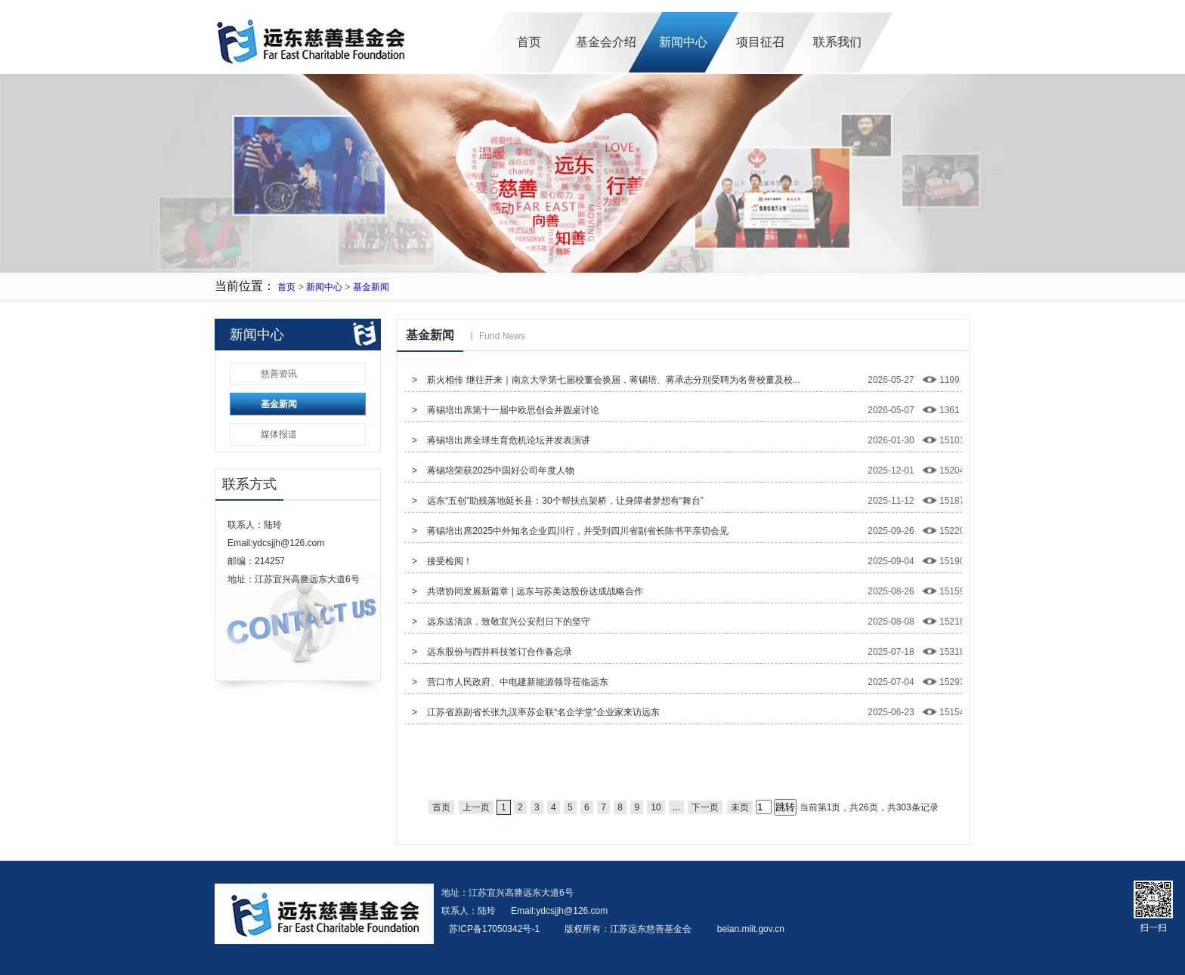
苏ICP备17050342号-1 (495, 929)
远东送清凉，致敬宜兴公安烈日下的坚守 (508, 621)
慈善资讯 (279, 374)
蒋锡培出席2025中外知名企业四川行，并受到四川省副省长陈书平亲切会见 (578, 531)
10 (656, 807)
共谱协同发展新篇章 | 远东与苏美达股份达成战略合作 (535, 591)
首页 (529, 41)
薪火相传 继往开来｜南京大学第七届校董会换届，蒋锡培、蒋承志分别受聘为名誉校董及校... (613, 380)
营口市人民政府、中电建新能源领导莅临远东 (517, 682)
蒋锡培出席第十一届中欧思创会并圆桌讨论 (513, 410)
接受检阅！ (449, 561)
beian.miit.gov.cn (750, 929)
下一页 (705, 807)
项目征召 (760, 41)
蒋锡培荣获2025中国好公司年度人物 (500, 470)
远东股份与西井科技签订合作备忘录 (499, 651)
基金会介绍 (606, 41)
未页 (740, 807)
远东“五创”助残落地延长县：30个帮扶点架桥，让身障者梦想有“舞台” (565, 500)
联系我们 (837, 41)
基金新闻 (371, 287)
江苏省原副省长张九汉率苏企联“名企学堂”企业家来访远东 (543, 712)
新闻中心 (683, 41)
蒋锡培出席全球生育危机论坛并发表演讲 (508, 440)
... (676, 807)
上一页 (476, 807)
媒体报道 (279, 434)
